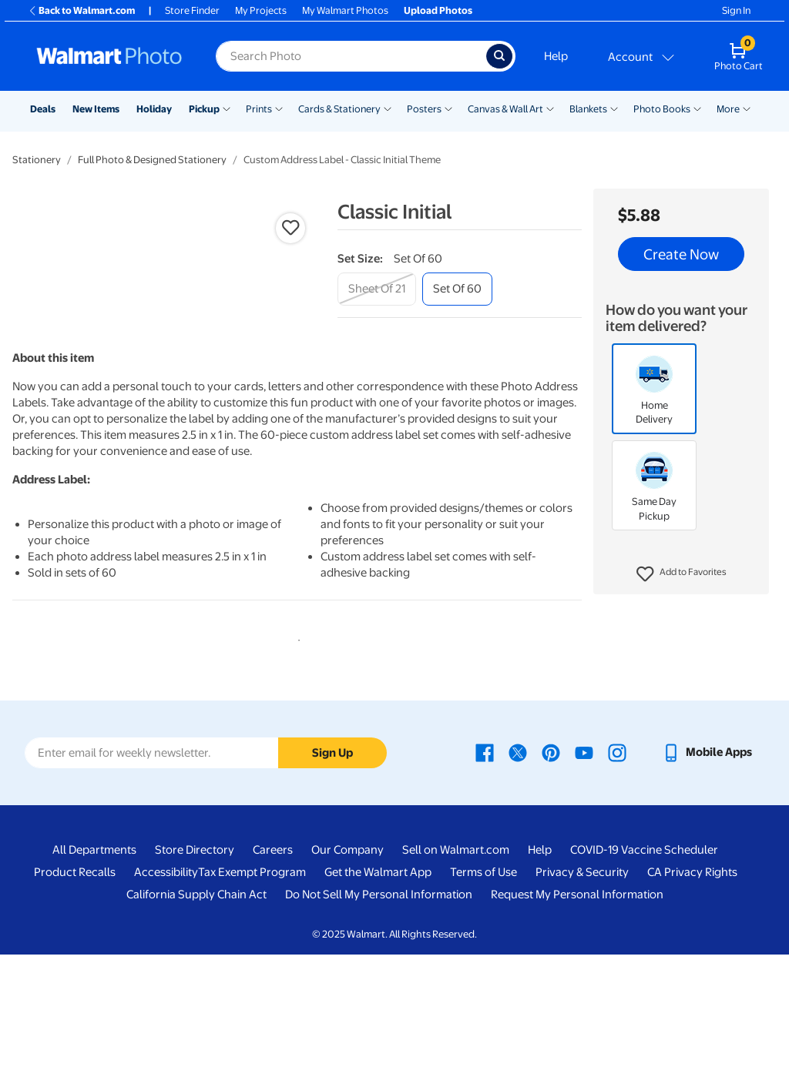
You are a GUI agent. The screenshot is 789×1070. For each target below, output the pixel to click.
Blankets (588, 109)
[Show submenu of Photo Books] (697, 108)
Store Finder (192, 10)
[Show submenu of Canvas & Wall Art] (550, 108)
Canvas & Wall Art (505, 109)
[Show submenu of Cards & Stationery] (387, 108)
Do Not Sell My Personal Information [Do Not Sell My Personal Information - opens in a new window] (378, 1011)
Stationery (36, 160)
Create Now (681, 254)
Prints (259, 109)
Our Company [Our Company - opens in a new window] (347, 966)
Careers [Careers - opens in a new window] (273, 966)
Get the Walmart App (377, 988)
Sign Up (332, 869)
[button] (681, 574)
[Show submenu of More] (746, 108)
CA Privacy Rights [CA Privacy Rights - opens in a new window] (692, 988)
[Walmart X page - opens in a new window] (518, 868)
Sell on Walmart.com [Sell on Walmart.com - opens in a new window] (455, 966)
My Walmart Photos (345, 10)
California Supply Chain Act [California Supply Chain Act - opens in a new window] (196, 1011)
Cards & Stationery (339, 109)
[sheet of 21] (376, 289)
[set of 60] (457, 289)
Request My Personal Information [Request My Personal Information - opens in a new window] (577, 1011)
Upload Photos (438, 10)
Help (556, 56)
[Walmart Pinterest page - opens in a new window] (551, 868)
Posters (424, 109)
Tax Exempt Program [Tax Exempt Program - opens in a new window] (252, 988)
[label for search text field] (351, 56)
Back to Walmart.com (81, 10)
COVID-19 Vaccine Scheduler (644, 966)
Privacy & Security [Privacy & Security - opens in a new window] (582, 988)
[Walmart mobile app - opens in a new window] (707, 868)
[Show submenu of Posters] (448, 108)
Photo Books (661, 109)
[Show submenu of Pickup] (226, 108)
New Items (95, 109)
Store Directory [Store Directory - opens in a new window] (194, 966)
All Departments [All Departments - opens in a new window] (94, 966)
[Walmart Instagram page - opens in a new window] (617, 868)
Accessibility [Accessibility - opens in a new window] (166, 988)
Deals (42, 109)
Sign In (736, 10)
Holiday (154, 109)
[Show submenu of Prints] (279, 108)
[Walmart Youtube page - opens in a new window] (584, 868)
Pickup (204, 109)
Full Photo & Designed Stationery (152, 160)
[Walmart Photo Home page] (109, 56)
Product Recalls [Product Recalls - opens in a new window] (75, 988)
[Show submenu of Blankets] (614, 108)
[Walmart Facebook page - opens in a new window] (484, 868)
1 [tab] (296, 753)
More (728, 109)
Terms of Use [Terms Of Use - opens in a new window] (483, 988)
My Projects (261, 10)
